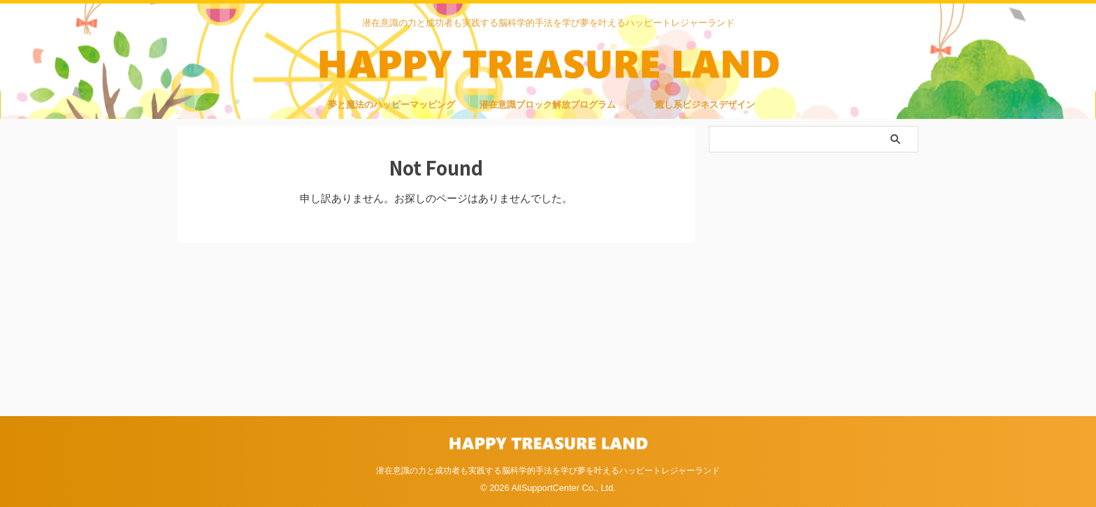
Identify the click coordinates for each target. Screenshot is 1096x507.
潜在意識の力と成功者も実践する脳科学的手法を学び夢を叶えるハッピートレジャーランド (548, 469)
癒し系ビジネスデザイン (705, 107)
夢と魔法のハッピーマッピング (391, 107)
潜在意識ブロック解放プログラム (548, 107)
